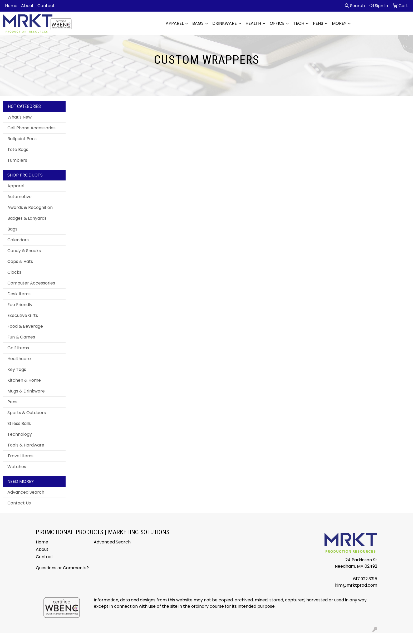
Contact (46, 6)
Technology (19, 434)
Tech (298, 23)
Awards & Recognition (30, 207)
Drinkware (224, 23)
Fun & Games (21, 337)
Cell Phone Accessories (31, 128)
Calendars (18, 240)
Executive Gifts (22, 315)
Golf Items (18, 348)
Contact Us (19, 503)
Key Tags (16, 369)
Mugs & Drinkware (26, 391)
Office (277, 23)
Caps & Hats (20, 261)
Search (355, 6)
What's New (19, 117)
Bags (198, 23)
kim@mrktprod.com (356, 585)
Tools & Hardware (25, 445)
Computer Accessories (31, 283)
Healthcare (19, 359)
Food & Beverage (25, 326)
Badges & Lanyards (27, 218)
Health (253, 23)
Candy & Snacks (24, 251)
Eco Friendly (19, 305)
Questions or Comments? (62, 568)
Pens (318, 23)
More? (339, 23)
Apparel (175, 23)
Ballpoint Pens (22, 139)
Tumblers (17, 160)
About (27, 6)
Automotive (19, 197)
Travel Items (20, 456)
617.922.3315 (365, 579)
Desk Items (19, 294)
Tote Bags (17, 149)
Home (11, 6)
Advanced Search (25, 492)
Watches (16, 467)
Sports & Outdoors (26, 413)
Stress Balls (19, 423)
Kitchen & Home (24, 380)
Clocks (14, 272)
